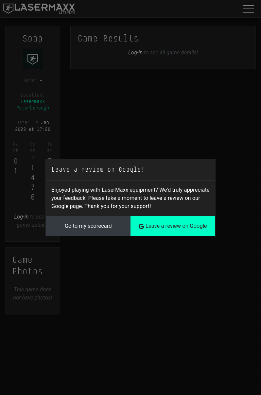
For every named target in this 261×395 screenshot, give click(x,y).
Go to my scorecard (88, 226)
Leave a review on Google (173, 226)
